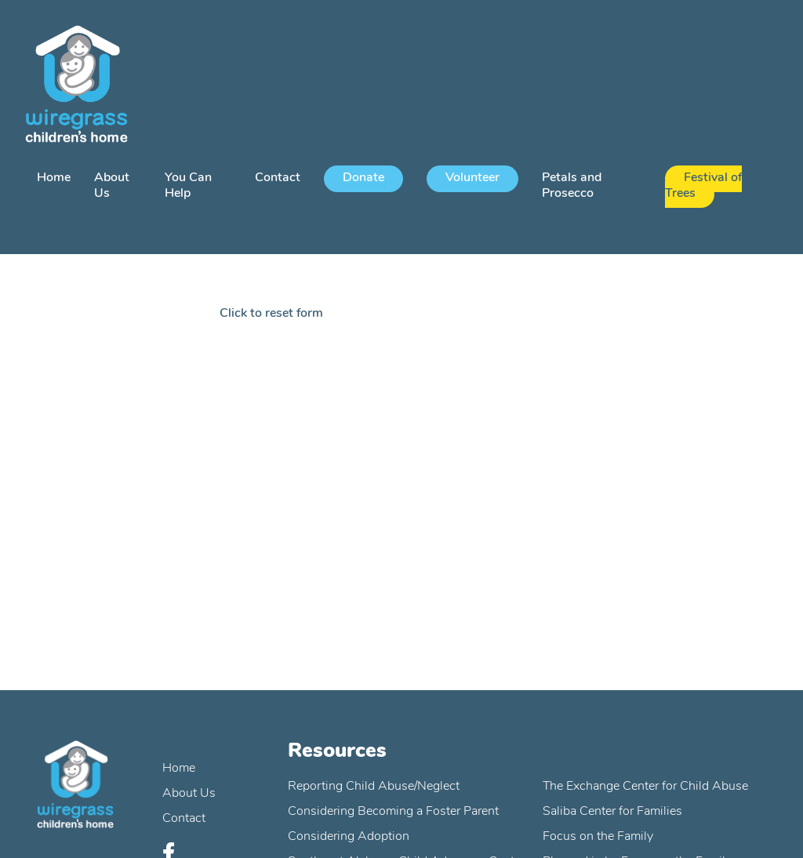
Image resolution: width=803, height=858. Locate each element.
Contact (277, 178)
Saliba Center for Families (612, 811)
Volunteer (472, 178)
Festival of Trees (703, 186)
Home (54, 178)
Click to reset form (271, 313)
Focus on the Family (598, 837)
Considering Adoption (348, 837)
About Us (189, 793)
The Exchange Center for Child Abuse (645, 786)
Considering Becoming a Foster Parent (393, 811)
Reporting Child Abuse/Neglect (374, 786)
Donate (363, 178)
